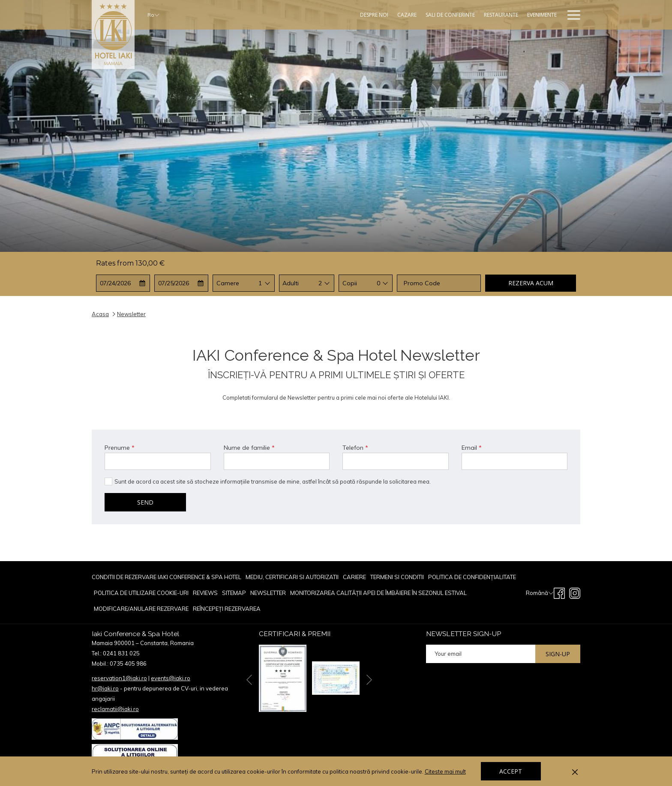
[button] (123, 283)
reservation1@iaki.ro (119, 678)
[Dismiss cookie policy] (575, 771)
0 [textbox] (378, 283)
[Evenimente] (492, 15)
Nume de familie (249, 447)
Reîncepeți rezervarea (227, 608)
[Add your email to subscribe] (480, 654)
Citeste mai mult (446, 772)
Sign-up (558, 654)
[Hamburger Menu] (570, 15)
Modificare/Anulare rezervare (141, 608)
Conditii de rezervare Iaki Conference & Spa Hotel (166, 577)
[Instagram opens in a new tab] (574, 592)
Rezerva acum (530, 283)
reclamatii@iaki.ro (115, 708)
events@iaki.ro (170, 678)
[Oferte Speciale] (536, 15)
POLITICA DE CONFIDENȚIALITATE (472, 577)
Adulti (290, 283)
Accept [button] (510, 771)
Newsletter (268, 592)
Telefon (355, 447)
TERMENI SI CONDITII (397, 577)
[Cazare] (357, 15)
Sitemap (234, 592)
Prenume (120, 447)
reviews (205, 592)
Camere (227, 283)
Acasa (100, 314)
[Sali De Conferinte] (400, 15)
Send (145, 502)
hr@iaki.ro (105, 688)
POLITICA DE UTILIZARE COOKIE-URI (141, 592)
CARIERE (354, 577)
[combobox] (260, 283)
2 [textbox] (320, 283)
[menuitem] (167, 577)
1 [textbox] (260, 283)
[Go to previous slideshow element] (249, 679)
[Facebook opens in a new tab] (559, 592)
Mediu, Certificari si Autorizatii (292, 577)
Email (472, 447)
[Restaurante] (451, 15)
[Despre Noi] (324, 15)
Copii (349, 283)
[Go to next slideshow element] (369, 679)
